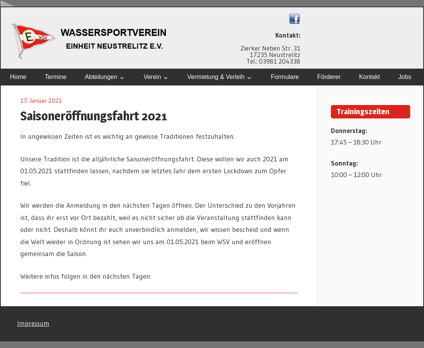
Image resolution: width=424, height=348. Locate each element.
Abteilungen (101, 77)
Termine (56, 77)
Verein (152, 77)
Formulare (285, 77)
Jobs (404, 77)
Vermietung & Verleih (215, 77)
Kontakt (369, 77)
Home (18, 77)
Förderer (329, 77)
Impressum (33, 323)
